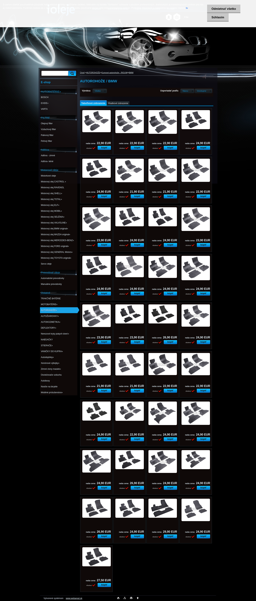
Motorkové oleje (48, 176)
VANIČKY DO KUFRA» (52, 351)
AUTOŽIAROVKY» (50, 316)
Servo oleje (46, 264)
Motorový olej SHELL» (51, 193)
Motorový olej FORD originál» (55, 246)
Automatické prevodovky (52, 278)
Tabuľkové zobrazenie (93, 103)
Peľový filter (46, 141)
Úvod (82, 73)
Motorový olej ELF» (50, 205)
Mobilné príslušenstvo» (52, 392)
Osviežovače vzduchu (51, 375)
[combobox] (187, 91)
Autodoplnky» (47, 357)
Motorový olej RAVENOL (52, 187)
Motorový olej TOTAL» (51, 199)
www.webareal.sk (74, 598)
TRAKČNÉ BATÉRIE (51, 298)
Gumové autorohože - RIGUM (114, 73)
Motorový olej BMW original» (54, 228)
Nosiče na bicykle (49, 386)
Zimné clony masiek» (51, 369)
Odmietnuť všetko (223, 8)
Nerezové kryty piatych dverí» (55, 334)
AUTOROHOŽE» (49, 310)
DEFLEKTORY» (48, 328)
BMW (131, 73)
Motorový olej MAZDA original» (55, 234)
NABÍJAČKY (47, 339)
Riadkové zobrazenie (118, 103)
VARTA (44, 109)
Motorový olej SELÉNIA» (52, 217)
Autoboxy (45, 380)
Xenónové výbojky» (50, 363)
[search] (71, 73)
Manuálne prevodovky (51, 284)
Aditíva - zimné (48, 155)
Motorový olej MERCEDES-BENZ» (57, 240)
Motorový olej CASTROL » (53, 181)
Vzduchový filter (48, 129)
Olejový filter (47, 123)
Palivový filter (47, 135)
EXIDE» (45, 103)
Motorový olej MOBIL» (51, 211)
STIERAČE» (47, 345)
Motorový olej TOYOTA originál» (56, 258)
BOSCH (45, 97)
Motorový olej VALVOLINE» (54, 223)
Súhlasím (217, 17)
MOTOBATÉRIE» (49, 304)
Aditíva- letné (47, 161)
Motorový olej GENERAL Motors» (57, 252)
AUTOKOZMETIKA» (50, 322)
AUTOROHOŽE (93, 73)
